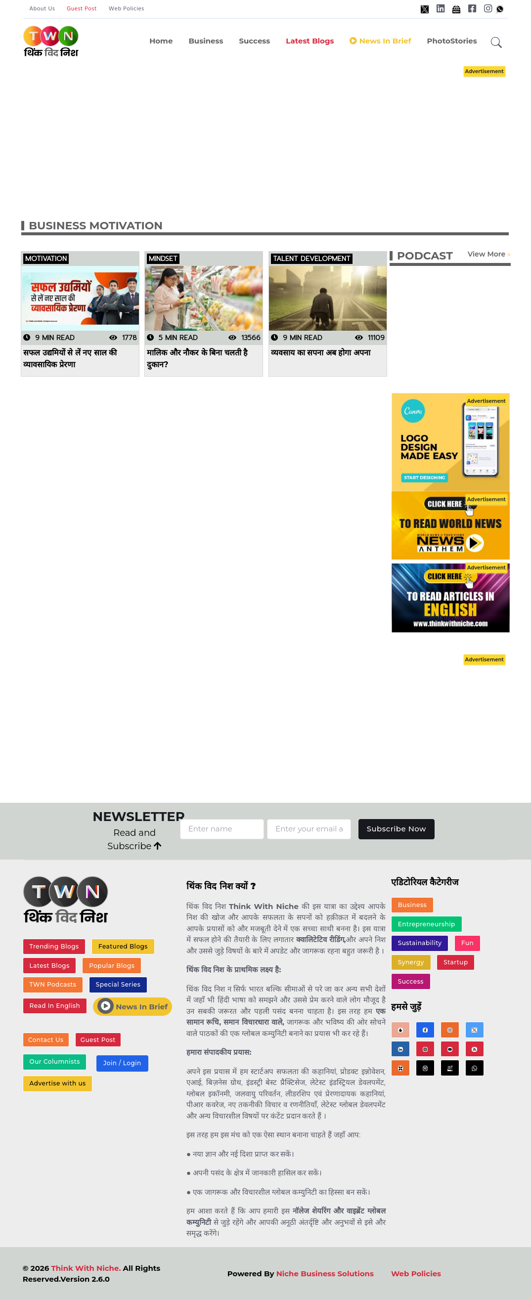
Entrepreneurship (426, 924)
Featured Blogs (123, 946)
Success (254, 40)
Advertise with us (58, 1083)
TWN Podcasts (53, 985)
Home (161, 40)
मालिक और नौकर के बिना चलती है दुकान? (197, 358)
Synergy (411, 962)
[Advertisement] (275, 132)
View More (486, 254)
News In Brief (132, 1006)
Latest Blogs (310, 40)
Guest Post (82, 9)
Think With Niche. (86, 1268)
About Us (42, 9)
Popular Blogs (111, 965)
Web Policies (126, 9)
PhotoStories (452, 40)
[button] (496, 43)
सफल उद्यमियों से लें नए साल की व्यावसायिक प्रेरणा (70, 358)
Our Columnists (55, 1062)
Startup (455, 962)
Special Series (118, 985)
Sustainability (420, 943)
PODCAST (425, 255)
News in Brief (380, 40)
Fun (467, 943)
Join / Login (122, 1063)
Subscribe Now (396, 828)
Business (205, 40)
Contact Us (46, 1040)
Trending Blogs (54, 946)
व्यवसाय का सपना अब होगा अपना (320, 352)
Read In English (55, 1005)
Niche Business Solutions (325, 1273)
